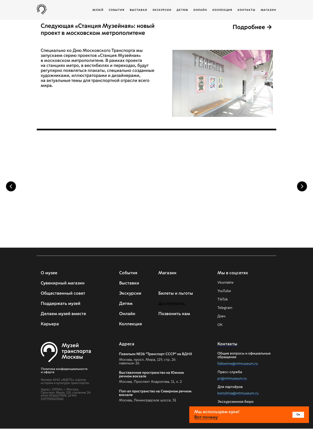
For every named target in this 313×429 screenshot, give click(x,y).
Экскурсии (162, 10)
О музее (49, 273)
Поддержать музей (60, 304)
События (116, 10)
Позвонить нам (174, 314)
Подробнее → (252, 27)
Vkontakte (225, 283)
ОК (220, 325)
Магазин (268, 10)
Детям (182, 10)
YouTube (224, 291)
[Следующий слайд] (302, 186)
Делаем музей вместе (63, 314)
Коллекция (222, 10)
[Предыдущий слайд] (11, 186)
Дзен (221, 316)
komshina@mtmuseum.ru (238, 394)
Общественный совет (63, 294)
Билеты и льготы (175, 294)
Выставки (138, 10)
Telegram (224, 308)
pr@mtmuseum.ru (232, 379)
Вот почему (206, 417)
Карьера (50, 324)
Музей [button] (98, 10)
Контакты (246, 10)
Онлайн (200, 10)
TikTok (222, 300)
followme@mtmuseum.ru (237, 364)
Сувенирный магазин (63, 283)
